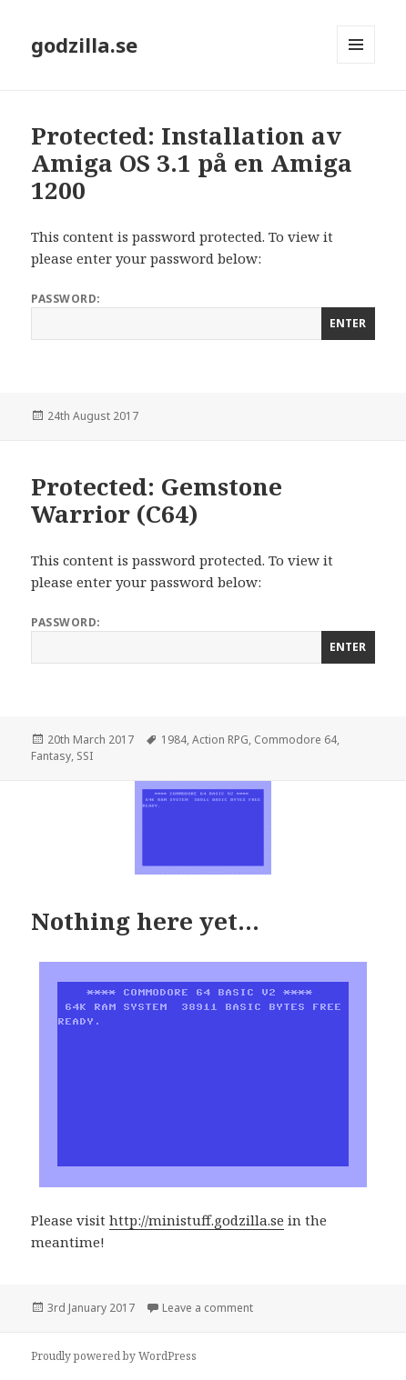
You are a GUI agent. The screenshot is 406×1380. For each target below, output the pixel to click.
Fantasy (51, 756)
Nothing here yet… (145, 921)
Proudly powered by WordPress (114, 1356)
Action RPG (220, 739)
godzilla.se (84, 44)
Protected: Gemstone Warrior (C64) (156, 500)
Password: (202, 315)
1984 (174, 739)
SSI (84, 756)
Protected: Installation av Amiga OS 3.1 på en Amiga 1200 (191, 162)
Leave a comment (207, 1307)
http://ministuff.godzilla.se (196, 1220)
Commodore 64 (295, 739)
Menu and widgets (356, 63)
